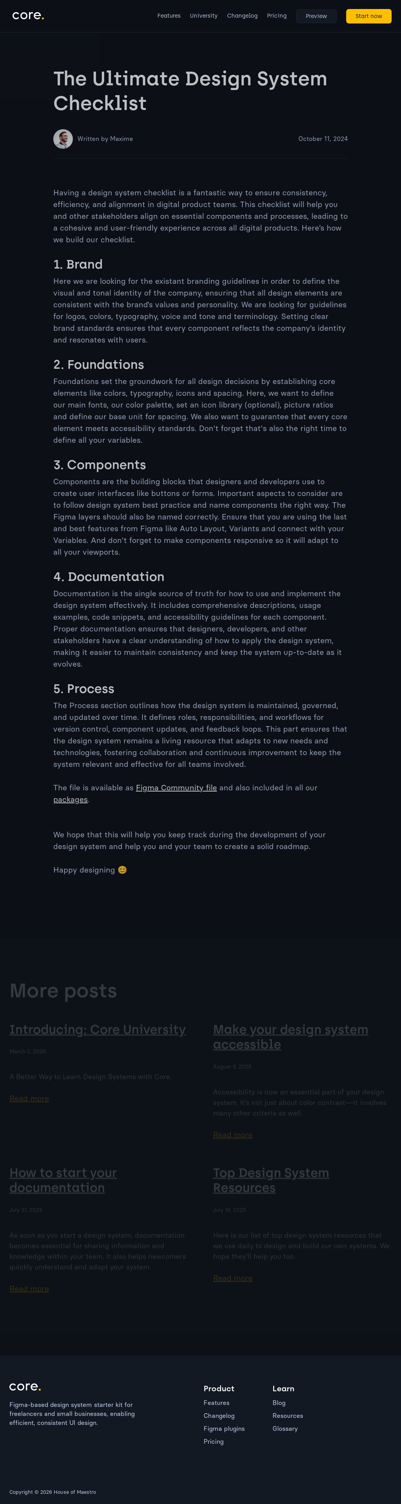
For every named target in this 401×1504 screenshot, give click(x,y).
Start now (369, 16)
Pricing (277, 16)
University (204, 16)
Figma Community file (176, 787)
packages (70, 799)
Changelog (242, 16)
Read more (29, 1105)
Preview (316, 16)
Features (169, 16)
